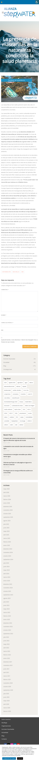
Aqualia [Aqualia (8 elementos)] (24, 386)
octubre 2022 (7, 630)
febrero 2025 (7, 542)
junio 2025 (6, 528)
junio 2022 (6, 641)
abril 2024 (6, 573)
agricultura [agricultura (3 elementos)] (20, 382)
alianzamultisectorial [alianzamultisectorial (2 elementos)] (9, 386)
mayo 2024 (6, 570)
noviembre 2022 (8, 626)
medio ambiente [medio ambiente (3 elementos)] (8, 409)
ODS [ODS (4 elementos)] (24, 409)
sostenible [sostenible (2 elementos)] (6, 421)
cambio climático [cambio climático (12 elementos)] (17, 390)
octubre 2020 (7, 686)
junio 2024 (6, 566)
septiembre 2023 (8, 595)
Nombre (3, 315)
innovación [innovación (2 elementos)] (6, 405)
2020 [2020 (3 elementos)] (5, 382)
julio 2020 (6, 693)
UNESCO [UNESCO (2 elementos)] (29, 421)
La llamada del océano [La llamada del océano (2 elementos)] (17, 405)
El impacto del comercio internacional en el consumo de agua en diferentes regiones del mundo (19, 439)
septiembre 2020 (8, 690)
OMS (22, 271)
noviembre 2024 (8, 552)
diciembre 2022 (7, 623)
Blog (4, 366)
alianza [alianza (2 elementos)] (31, 382)
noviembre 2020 (8, 683)
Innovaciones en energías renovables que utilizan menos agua (17, 455)
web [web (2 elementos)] (16, 425)
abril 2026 (6, 492)
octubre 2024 (7, 556)
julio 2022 (6, 637)
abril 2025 (6, 535)
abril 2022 (6, 648)
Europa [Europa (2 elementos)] (21, 401)
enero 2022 (6, 658)
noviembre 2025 (8, 510)
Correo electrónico (7, 322)
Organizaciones (6, 726)
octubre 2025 (7, 513)
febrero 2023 (7, 616)
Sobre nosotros (6, 719)
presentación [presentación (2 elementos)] (23, 413)
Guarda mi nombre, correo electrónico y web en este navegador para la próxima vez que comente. (19, 341)
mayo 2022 (6, 644)
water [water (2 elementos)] (11, 425)
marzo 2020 (6, 708)
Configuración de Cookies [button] (9, 758)
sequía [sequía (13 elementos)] (21, 417)
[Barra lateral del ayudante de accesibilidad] (37, 2)
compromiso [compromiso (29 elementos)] (7, 394)
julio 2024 (6, 563)
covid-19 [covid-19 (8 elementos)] (30, 394)
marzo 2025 (6, 538)
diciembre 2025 (7, 506)
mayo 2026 (6, 489)
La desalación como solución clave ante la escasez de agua (18, 447)
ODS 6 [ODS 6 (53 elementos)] (29, 409)
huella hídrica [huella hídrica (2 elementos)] (28, 401)
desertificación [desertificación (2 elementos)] (15, 398)
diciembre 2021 (7, 662)
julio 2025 (6, 524)
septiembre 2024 (8, 559)
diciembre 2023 (7, 584)
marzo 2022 (6, 651)
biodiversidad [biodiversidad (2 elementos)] (7, 390)
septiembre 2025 (8, 517)
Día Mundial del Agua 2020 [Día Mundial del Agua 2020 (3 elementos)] (10, 401)
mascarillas (16, 271)
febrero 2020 (7, 711)
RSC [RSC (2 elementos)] (17, 417)
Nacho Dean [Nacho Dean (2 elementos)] (17, 409)
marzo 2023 (6, 612)
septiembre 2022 (8, 633)
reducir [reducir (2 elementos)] (6, 417)
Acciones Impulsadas (9, 359)
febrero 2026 (7, 499)
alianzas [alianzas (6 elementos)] (18, 386)
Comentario (5, 289)
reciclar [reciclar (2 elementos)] (30, 413)
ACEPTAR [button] (20, 758)
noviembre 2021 (8, 665)
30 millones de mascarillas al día (27, 137)
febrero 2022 (7, 655)
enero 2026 (6, 503)
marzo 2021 (6, 676)
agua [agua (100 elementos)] (26, 382)
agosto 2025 (6, 521)
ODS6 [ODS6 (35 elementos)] (5, 413)
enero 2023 (6, 619)
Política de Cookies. (29, 752)
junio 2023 (6, 605)
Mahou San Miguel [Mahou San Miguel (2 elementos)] (29, 405)
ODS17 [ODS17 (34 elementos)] (11, 413)
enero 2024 (6, 581)
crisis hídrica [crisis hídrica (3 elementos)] (7, 398)
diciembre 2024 (7, 549)
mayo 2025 (6, 531)
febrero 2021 (7, 679)
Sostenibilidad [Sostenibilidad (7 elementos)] (29, 417)
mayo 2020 (6, 701)
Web (2, 330)
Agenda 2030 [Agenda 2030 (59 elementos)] (12, 382)
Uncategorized (7, 369)
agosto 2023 (6, 598)
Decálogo (4, 723)
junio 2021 (6, 669)
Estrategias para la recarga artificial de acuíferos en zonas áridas (18, 471)
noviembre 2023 (8, 588)
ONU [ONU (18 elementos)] (16, 413)
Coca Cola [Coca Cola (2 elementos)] (25, 390)
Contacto (4, 739)
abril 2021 (6, 672)
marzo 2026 (6, 496)
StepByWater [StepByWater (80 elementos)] (14, 421)
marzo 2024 (6, 577)
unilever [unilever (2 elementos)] (6, 425)
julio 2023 (6, 602)
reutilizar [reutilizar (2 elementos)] (12, 417)
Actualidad (6, 362)
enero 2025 (6, 545)
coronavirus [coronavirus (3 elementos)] (15, 394)
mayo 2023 (6, 609)
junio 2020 (6, 697)
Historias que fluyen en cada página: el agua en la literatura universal (17, 463)
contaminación (6, 271)
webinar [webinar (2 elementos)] (21, 425)
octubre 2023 (7, 591)
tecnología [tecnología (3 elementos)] (22, 421)
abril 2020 (6, 704)
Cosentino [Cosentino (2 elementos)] (23, 394)
